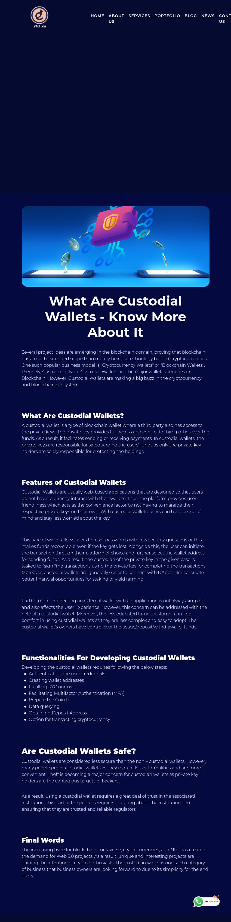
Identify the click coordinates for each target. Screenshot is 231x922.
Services (139, 15)
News (208, 15)
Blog (190, 15)
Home (97, 15)
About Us (116, 18)
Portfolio (167, 15)
